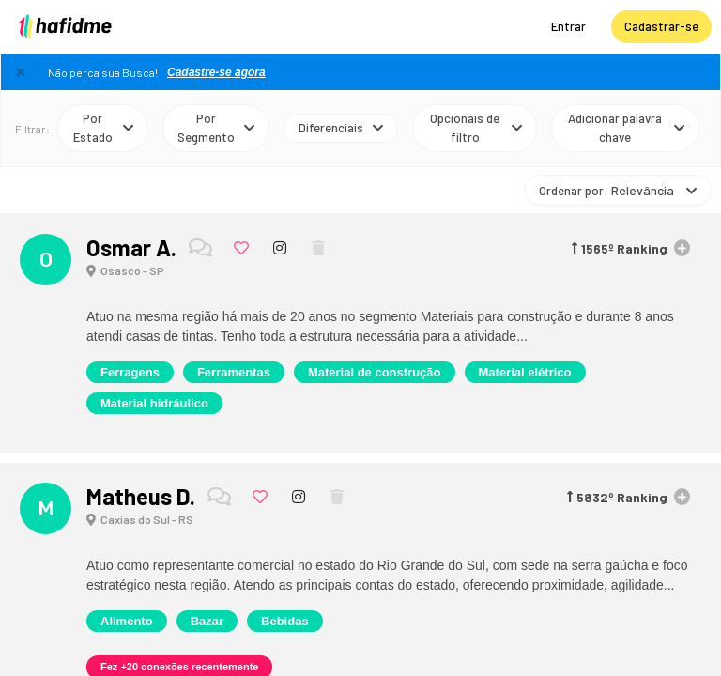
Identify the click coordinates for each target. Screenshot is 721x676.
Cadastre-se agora (216, 72)
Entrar (568, 26)
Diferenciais (341, 126)
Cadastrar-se (661, 26)
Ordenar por (618, 189)
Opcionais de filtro (476, 128)
